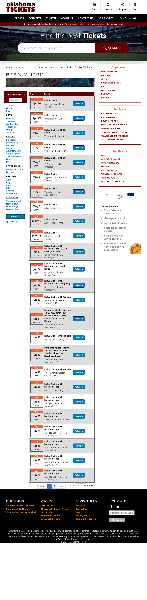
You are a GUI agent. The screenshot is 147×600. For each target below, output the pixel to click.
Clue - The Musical (110, 163)
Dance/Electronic (15, 169)
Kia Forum (11, 139)
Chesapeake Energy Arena (54, 565)
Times (9, 104)
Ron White (106, 98)
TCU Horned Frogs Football (115, 132)
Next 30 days (13, 209)
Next (61, 543)
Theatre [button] (51, 18)
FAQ (78, 569)
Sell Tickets (105, 18)
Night (9, 108)
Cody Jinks (106, 75)
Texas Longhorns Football (114, 136)
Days (9, 115)
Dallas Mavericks (109, 117)
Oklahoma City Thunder (18, 565)
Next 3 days (12, 203)
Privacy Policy (83, 572)
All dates (12, 197)
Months (11, 176)
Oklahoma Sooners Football (20, 562)
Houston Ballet (109, 170)
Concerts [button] (35, 18)
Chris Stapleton (109, 71)
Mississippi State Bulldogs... (115, 125)
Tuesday (10, 121)
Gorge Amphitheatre (13, 149)
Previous (41, 543)
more (9, 161)
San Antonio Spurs (110, 128)
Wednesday (12, 124)
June (8, 185)
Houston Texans (109, 121)
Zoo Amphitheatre (50, 575)
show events (81, 542)
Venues (10, 136)
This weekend (13, 201)
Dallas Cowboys (109, 113)
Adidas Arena (13, 153)
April (8, 179)
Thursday (11, 126)
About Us (67, 18)
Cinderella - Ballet (110, 159)
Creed (104, 79)
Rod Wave (106, 94)
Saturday (11, 132)
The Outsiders (108, 178)
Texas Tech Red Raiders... (113, 139)
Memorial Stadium (50, 572)
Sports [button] (19, 18)
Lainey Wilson (108, 90)
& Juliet (105, 155)
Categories (13, 166)
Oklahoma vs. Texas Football (21, 569)
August (10, 190)
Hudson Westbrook (111, 83)
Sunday (10, 118)
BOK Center (47, 562)
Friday (9, 129)
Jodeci (104, 86)
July (8, 188)
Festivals (10, 172)
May (8, 182)
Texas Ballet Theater (111, 174)
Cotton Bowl (47, 569)
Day (8, 111)
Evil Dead (105, 166)
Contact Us (85, 18)
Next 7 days (12, 206)
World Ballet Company (112, 181)
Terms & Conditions (86, 575)
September (12, 193)
